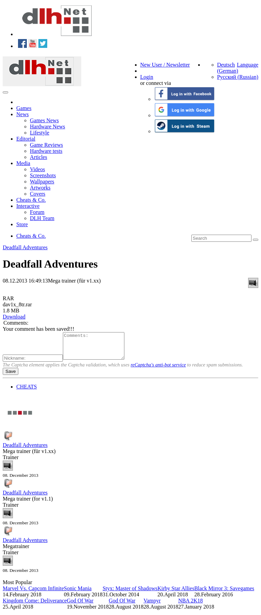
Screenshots (43, 175)
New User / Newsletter (165, 65)
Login (146, 77)
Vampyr (152, 606)
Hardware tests (46, 151)
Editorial (25, 139)
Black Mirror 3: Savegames (224, 593)
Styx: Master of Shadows (130, 593)
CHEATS (26, 392)
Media (23, 163)
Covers (37, 194)
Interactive (27, 206)
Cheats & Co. (31, 200)
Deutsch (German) (227, 68)
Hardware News (47, 126)
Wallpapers (42, 181)
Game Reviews (46, 145)
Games (23, 108)
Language (247, 65)
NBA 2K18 (190, 606)
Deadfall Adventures (25, 247)
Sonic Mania (77, 593)
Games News (44, 120)
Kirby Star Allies (175, 593)
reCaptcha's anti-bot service (158, 370)
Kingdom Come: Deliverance (35, 606)
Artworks (40, 188)
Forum (37, 212)
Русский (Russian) (237, 77)
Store (22, 224)
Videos (37, 169)
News (22, 114)
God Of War (80, 606)
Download (14, 317)
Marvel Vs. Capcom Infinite (33, 593)
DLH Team (42, 218)
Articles (38, 157)
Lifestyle (39, 132)
